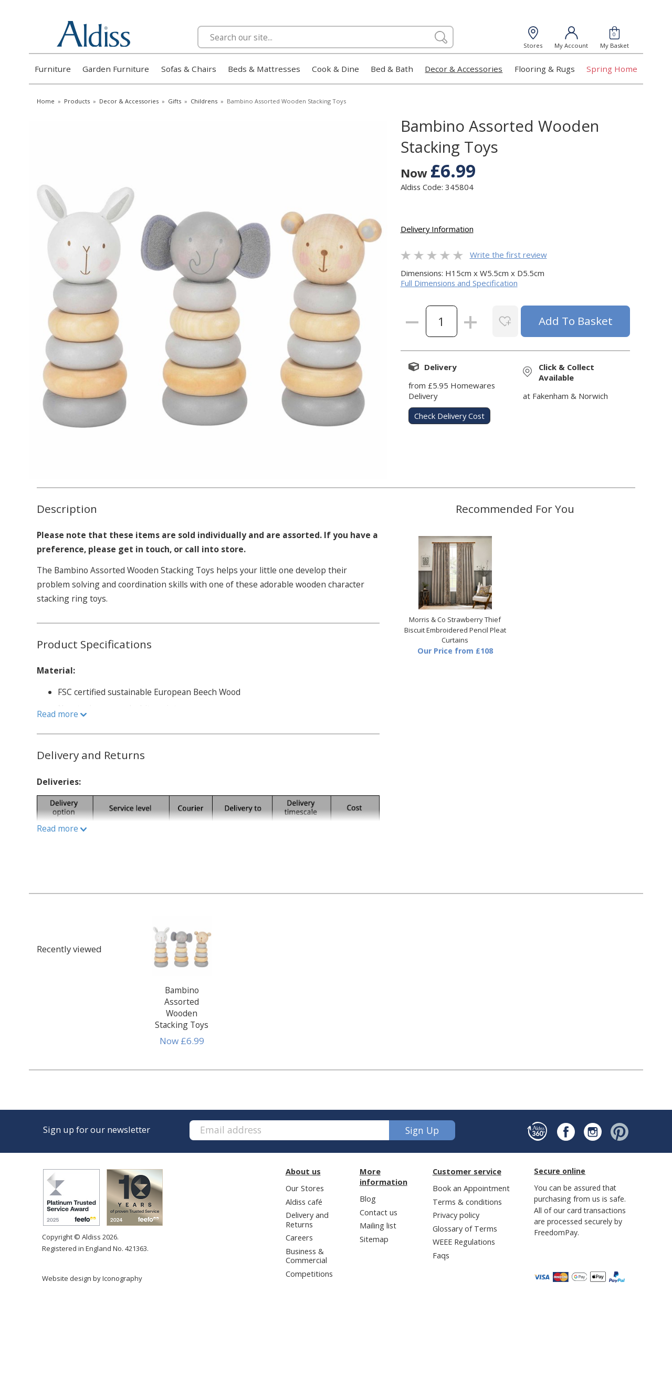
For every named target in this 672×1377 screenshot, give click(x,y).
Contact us (378, 1212)
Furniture (53, 69)
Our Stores (305, 1188)
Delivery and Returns (307, 1219)
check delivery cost (449, 416)
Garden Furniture (115, 69)
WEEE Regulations (464, 1241)
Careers (299, 1237)
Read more (62, 714)
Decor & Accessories (463, 69)
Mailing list (378, 1225)
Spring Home (611, 69)
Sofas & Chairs (188, 69)
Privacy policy (456, 1215)
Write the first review (508, 254)
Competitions (309, 1273)
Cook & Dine (335, 69)
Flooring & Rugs (544, 69)
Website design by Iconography (92, 1278)
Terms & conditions (467, 1201)
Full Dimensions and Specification (459, 283)
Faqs (441, 1255)
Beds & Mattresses (264, 69)
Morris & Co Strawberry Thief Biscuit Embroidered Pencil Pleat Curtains (455, 630)
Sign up (422, 1130)
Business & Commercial (306, 1255)
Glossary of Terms (465, 1228)
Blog (368, 1198)
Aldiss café (304, 1201)
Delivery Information (437, 229)
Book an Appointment (471, 1188)
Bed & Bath (392, 69)
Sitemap (374, 1239)
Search (197, 25)
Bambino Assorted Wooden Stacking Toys (181, 1007)
